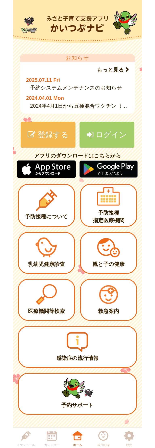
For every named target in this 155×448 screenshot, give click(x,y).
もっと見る (113, 70)
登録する (48, 134)
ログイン (107, 134)
